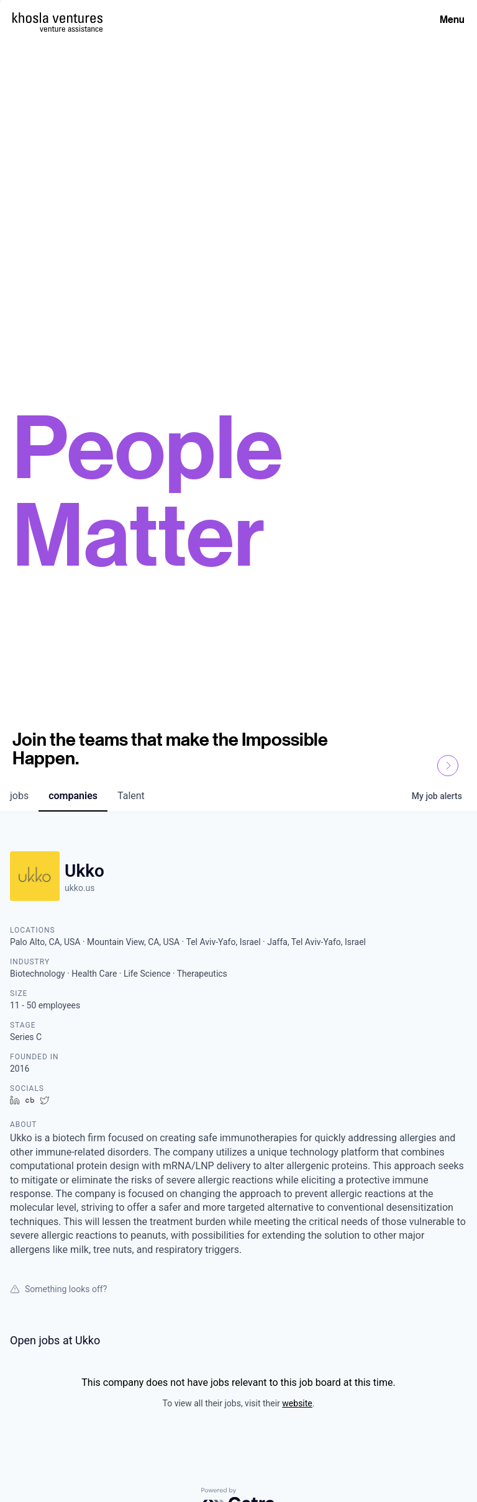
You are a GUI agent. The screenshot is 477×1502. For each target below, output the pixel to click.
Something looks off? (58, 1289)
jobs (19, 796)
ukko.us (80, 888)
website (297, 1403)
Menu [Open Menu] (452, 19)
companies (73, 796)
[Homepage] (57, 17)
